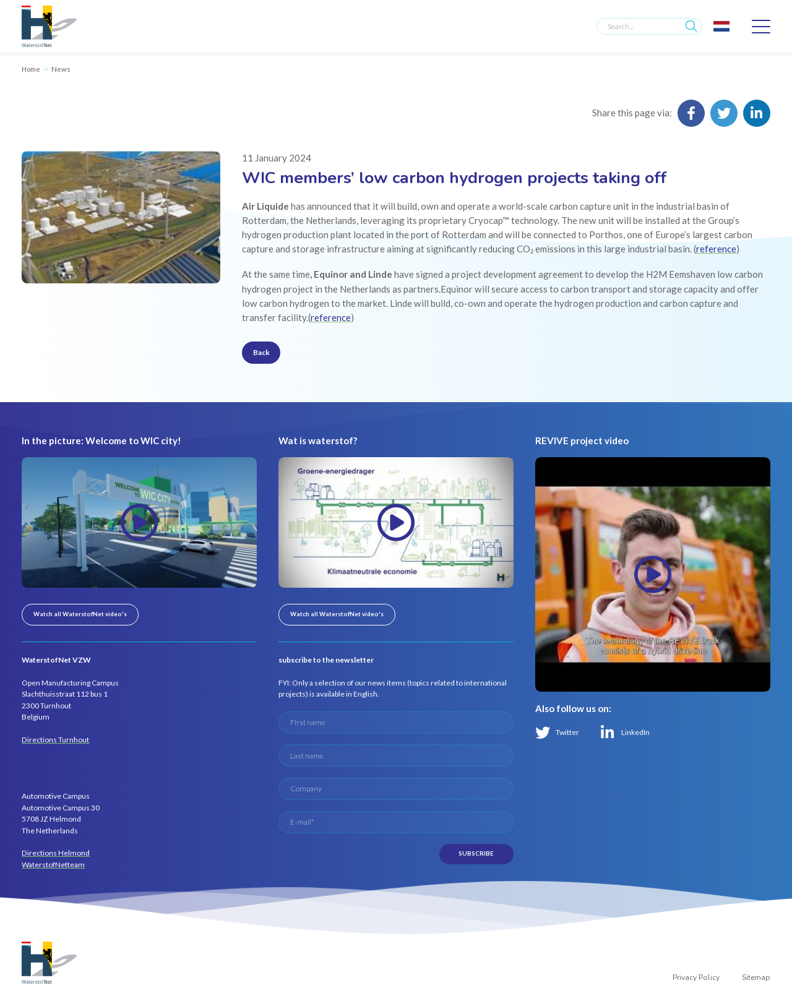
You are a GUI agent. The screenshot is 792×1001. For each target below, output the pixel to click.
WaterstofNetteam (53, 864)
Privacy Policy (696, 977)
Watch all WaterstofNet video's (80, 614)
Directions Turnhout (55, 739)
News (61, 69)
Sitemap (756, 977)
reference (716, 248)
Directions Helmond (56, 852)
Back (261, 352)
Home (31, 69)
